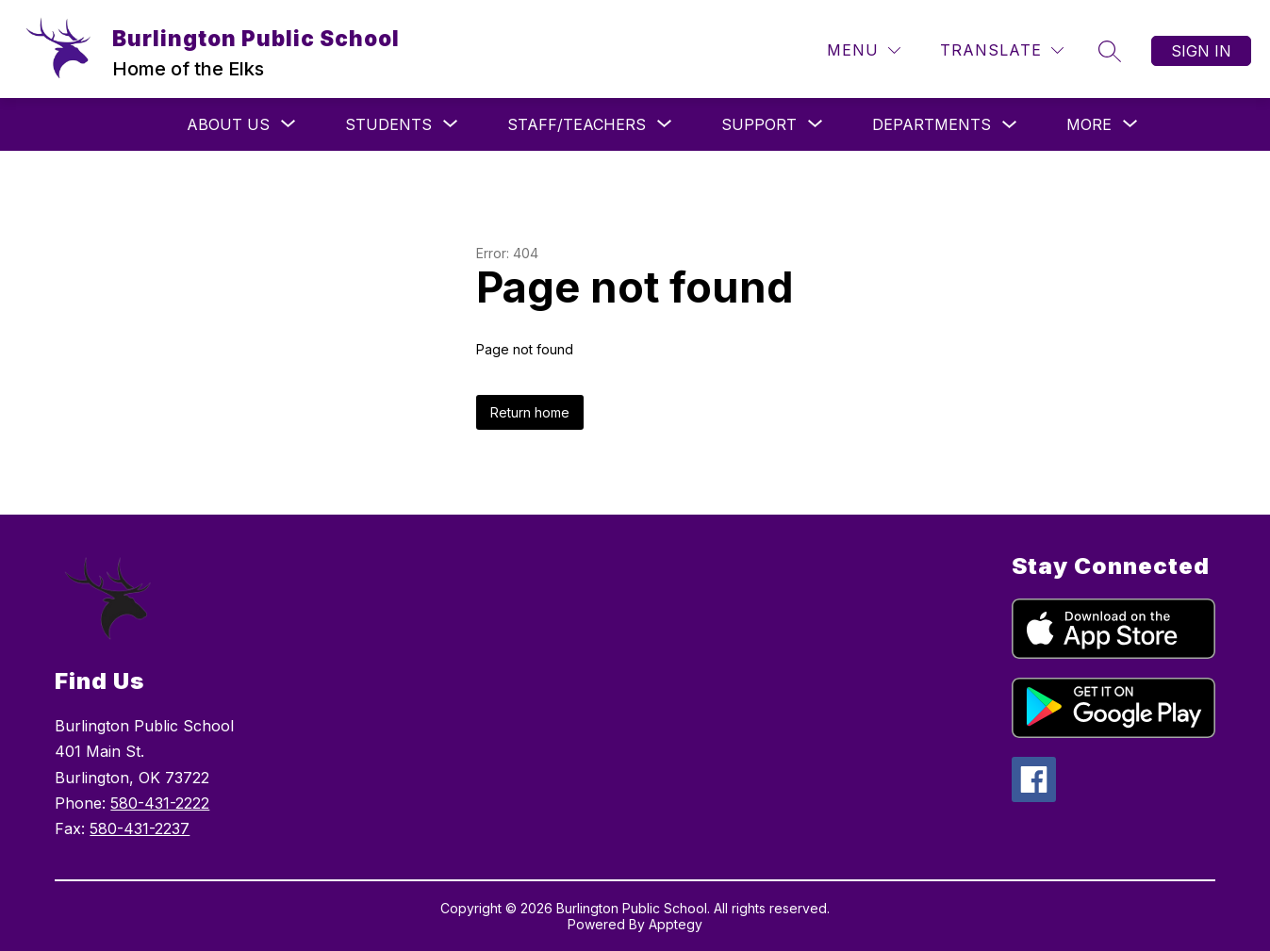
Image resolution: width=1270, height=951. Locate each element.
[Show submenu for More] (1089, 124)
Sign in (1201, 50)
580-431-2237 (140, 828)
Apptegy (675, 924)
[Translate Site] (1001, 50)
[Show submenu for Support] (759, 124)
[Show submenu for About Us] (228, 124)
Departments (931, 124)
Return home (529, 412)
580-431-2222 (159, 803)
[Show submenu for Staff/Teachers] (576, 124)
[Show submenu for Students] (388, 124)
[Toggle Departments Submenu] (1009, 125)
